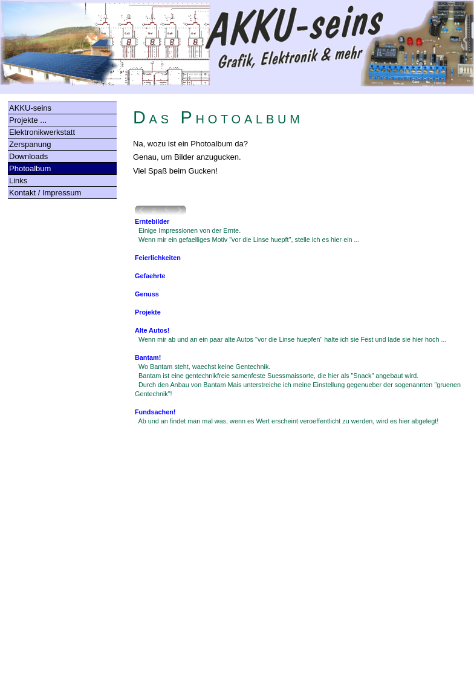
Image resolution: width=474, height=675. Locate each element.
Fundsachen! (155, 412)
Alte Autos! (152, 330)
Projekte (148, 312)
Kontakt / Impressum (45, 192)
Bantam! (148, 357)
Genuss (147, 294)
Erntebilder (152, 221)
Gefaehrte (150, 275)
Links (18, 180)
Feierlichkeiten (158, 257)
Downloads (28, 156)
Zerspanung (30, 144)
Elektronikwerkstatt (42, 132)
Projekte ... (28, 120)
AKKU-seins (30, 107)
